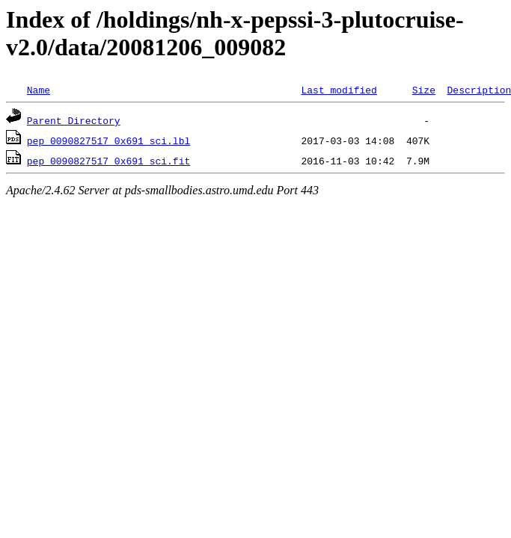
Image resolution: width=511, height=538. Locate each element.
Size (423, 89)
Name (38, 89)
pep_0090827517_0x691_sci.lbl (108, 140)
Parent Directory (73, 120)
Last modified (338, 89)
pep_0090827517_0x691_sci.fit (108, 160)
